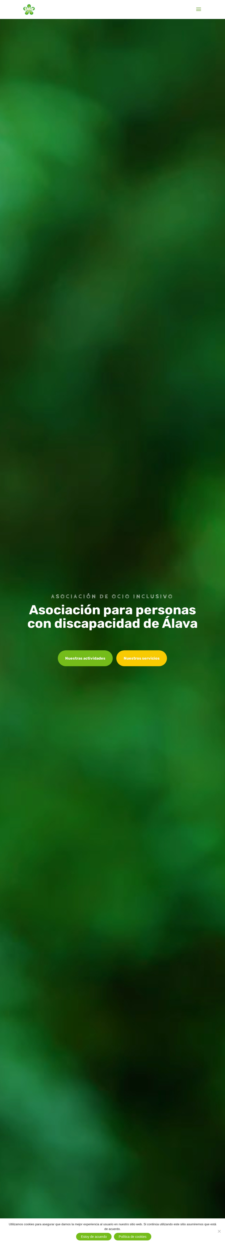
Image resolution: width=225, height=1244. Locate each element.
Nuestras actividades (85, 658)
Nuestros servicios (142, 658)
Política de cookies (133, 1237)
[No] (219, 1231)
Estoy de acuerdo (94, 1237)
